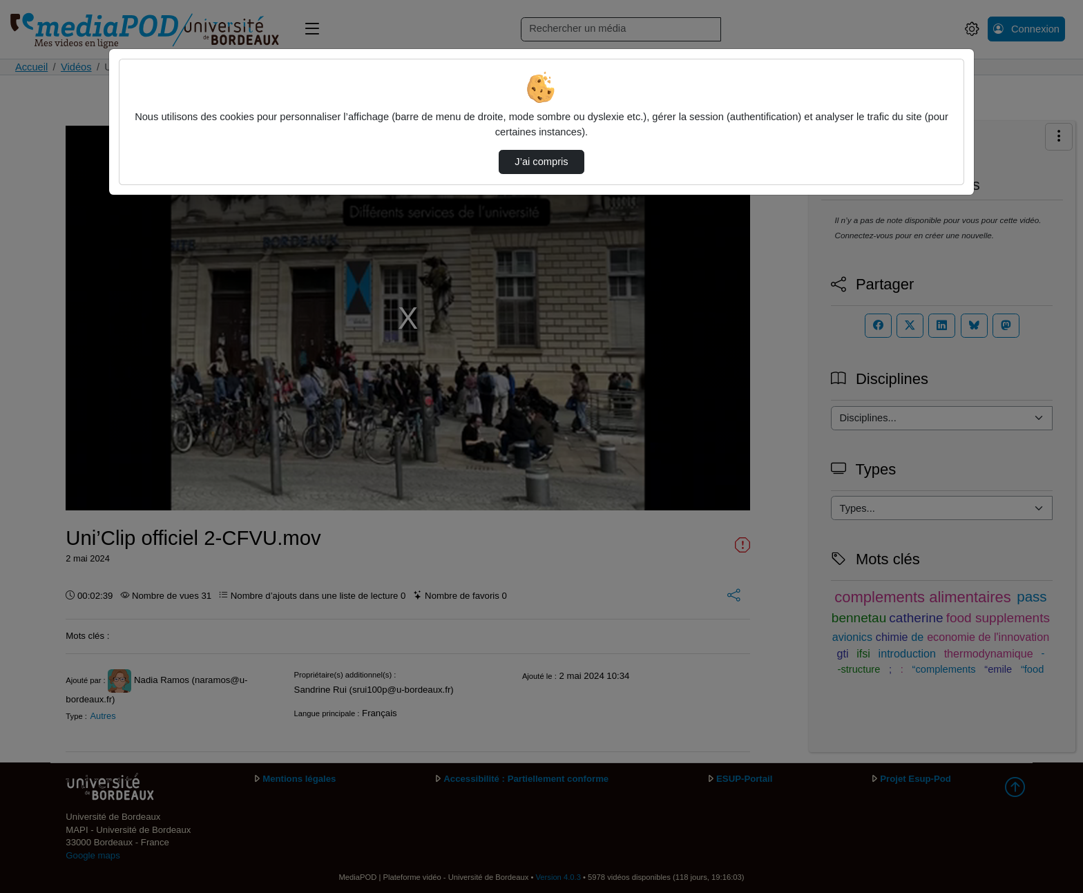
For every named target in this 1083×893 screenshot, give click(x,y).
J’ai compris (541, 161)
